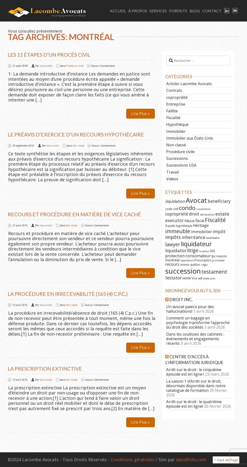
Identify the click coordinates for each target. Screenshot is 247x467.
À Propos (137, 10)
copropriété (177, 97)
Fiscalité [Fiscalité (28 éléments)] (215, 220)
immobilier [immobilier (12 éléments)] (201, 231)
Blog (195, 10)
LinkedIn (227, 11)
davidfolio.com (191, 459)
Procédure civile (74, 66)
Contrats (174, 90)
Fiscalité (173, 117)
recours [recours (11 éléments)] (172, 264)
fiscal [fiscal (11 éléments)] (199, 220)
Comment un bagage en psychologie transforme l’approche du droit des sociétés (198, 322)
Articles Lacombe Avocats (189, 83)
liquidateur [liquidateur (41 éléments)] (196, 243)
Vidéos (172, 179)
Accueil (118, 10)
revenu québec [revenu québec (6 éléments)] (190, 264)
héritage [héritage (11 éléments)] (201, 225)
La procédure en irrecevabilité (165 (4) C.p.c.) (68, 294)
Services (158, 10)
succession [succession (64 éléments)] (183, 271)
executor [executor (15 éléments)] (174, 220)
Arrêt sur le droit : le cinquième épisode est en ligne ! (193, 372)
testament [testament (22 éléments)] (214, 271)
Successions (177, 158)
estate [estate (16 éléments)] (222, 214)
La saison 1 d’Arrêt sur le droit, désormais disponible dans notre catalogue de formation (196, 386)
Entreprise (175, 104)
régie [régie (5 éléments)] (204, 264)
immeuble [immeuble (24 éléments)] (177, 231)
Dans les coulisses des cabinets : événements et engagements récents (195, 339)
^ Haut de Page (226, 460)
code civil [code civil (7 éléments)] (171, 209)
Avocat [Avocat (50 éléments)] (196, 200)
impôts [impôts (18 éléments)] (173, 237)
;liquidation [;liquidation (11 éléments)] (175, 201)
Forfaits (178, 10)
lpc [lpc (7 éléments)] (214, 256)
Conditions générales (132, 459)
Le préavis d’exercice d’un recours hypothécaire (76, 134)
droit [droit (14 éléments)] (194, 214)
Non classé (78, 145)
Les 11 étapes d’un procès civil (49, 55)
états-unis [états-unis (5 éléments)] (209, 278)
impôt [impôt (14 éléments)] (219, 231)
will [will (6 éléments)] (200, 278)
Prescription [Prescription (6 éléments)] (202, 260)
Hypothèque (177, 124)
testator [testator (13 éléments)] (173, 278)
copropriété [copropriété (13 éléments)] (176, 214)
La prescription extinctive (45, 368)
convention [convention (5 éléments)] (203, 209)
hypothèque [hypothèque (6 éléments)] (184, 226)
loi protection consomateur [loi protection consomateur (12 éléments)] (190, 253)
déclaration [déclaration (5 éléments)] (207, 214)
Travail (172, 172)
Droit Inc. (181, 299)
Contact (212, 10)
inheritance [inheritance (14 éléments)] (193, 237)
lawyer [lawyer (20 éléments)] (172, 244)
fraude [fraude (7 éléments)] (170, 225)
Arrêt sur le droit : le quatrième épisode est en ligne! (194, 404)
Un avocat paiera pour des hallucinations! (190, 309)
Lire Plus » (140, 113)
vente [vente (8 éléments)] (186, 278)
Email (235, 11)
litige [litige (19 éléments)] (192, 250)
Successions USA (181, 165)
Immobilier (176, 131)
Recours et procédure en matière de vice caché (74, 214)
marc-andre (46, 66)
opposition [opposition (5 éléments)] (187, 260)
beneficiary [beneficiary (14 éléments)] (219, 201)
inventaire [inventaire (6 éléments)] (213, 238)
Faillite (172, 111)
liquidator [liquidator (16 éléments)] (175, 250)
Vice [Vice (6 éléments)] (194, 278)
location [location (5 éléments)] (204, 251)
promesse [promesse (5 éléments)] (218, 260)
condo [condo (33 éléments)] (187, 208)
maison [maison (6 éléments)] (221, 256)
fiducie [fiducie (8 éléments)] (190, 220)
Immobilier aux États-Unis (189, 138)
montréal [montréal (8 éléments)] (172, 260)
